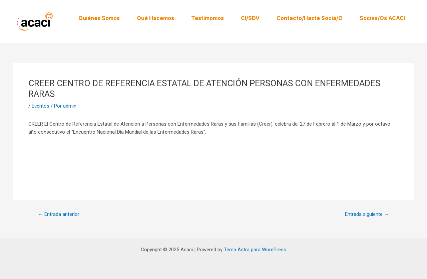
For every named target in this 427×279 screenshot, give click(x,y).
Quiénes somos (99, 18)
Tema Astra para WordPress (255, 250)
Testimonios (207, 18)
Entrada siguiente (367, 214)
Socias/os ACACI (382, 18)
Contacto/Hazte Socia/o (310, 18)
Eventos (40, 106)
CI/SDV (250, 18)
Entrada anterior (58, 214)
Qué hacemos (155, 18)
